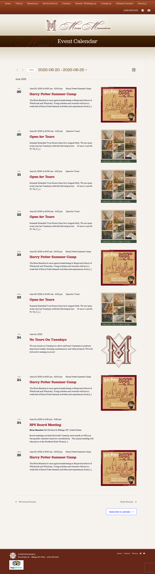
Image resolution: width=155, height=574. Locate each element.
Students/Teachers (124, 3)
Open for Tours (42, 136)
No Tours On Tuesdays (48, 339)
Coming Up (106, 3)
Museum (32, 3)
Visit (18, 3)
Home (8, 3)
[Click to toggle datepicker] (62, 70)
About (142, 3)
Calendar (66, 3)
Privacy (135, 553)
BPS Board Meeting (45, 424)
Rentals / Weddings (85, 3)
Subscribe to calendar (119, 512)
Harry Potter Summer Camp (53, 94)
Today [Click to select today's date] (31, 70)
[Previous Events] (17, 70)
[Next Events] (23, 70)
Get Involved (50, 3)
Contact (127, 553)
